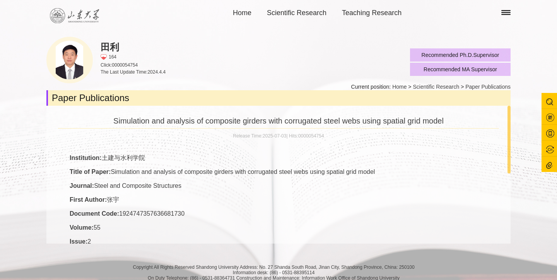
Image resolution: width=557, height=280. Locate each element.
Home (242, 13)
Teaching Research (372, 13)
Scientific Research (296, 13)
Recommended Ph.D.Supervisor (460, 55)
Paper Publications (488, 87)
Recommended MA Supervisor (460, 69)
